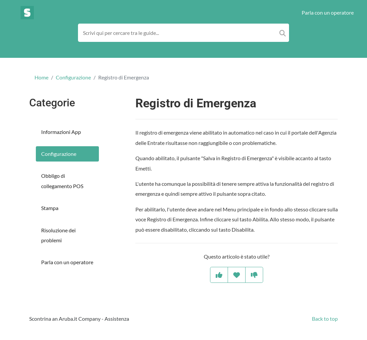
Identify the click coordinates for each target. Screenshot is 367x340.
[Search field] (183, 33)
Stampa (49, 208)
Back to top (325, 318)
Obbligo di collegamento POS (62, 180)
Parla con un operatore (328, 12)
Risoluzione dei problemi (58, 235)
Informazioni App (61, 132)
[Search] (282, 33)
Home (41, 77)
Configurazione (73, 77)
